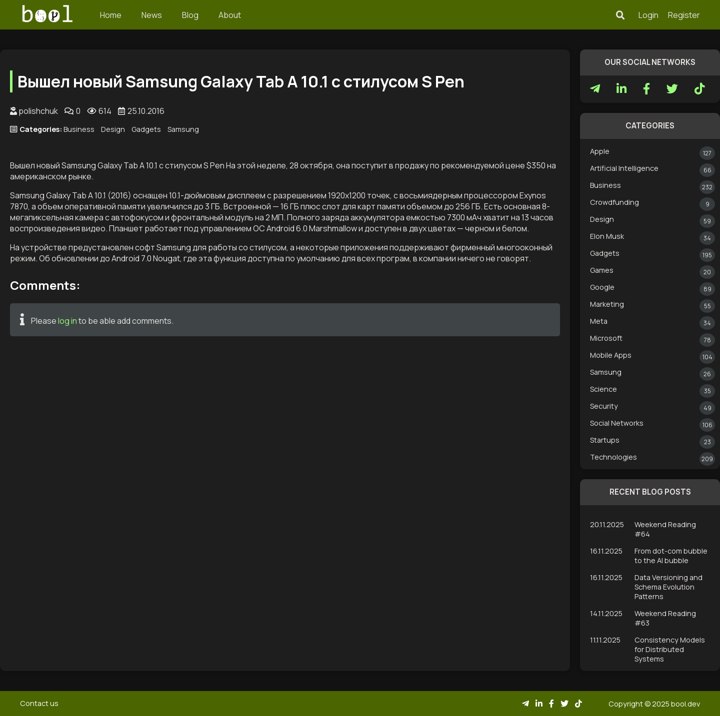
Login (648, 14)
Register (684, 14)
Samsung (183, 129)
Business (79, 129)
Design (113, 129)
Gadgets (146, 129)
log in (67, 320)
